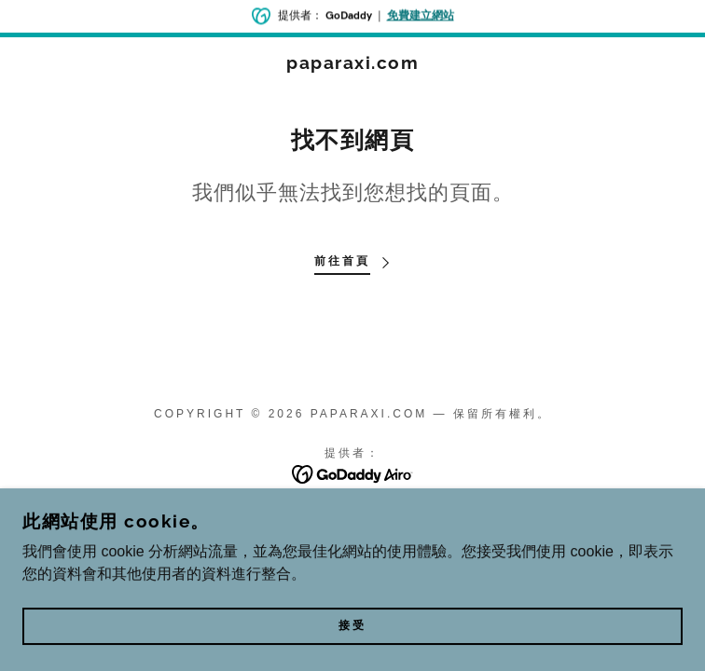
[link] (352, 63)
